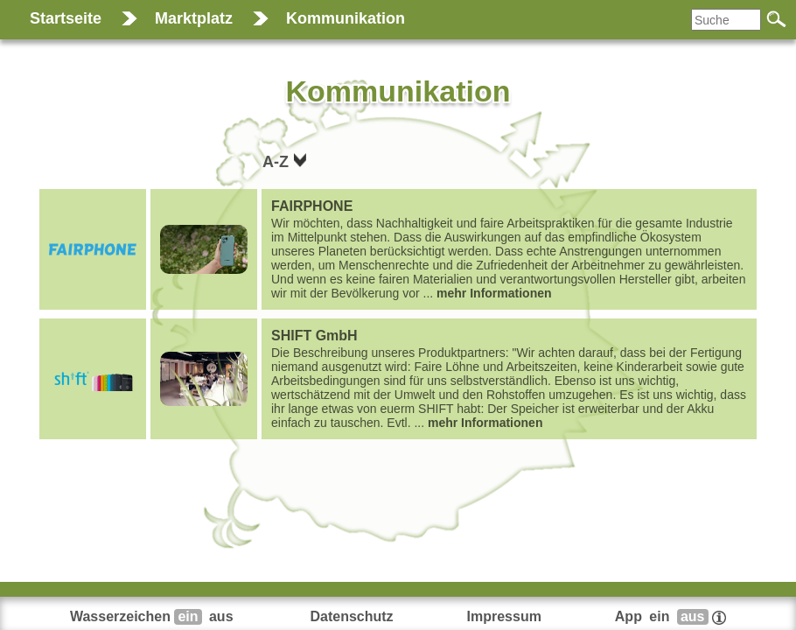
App (670, 616)
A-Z (277, 162)
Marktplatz (194, 18)
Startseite (65, 18)
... (509, 249)
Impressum (504, 616)
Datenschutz (351, 616)
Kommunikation (345, 18)
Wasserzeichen (153, 616)
